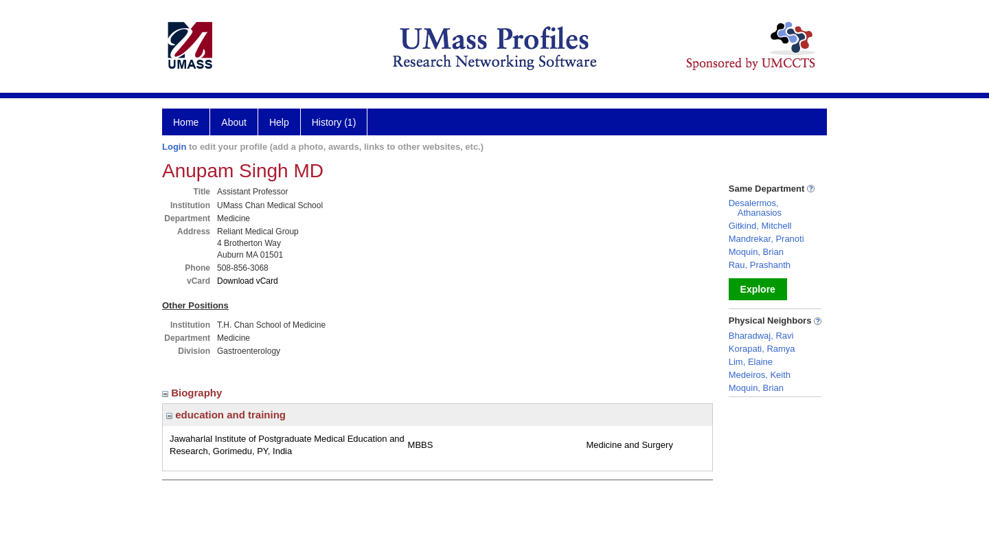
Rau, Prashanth (760, 265)
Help (279, 122)
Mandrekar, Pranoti (766, 239)
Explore (757, 289)
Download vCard (247, 281)
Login (174, 147)
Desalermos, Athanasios (755, 208)
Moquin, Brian (756, 252)
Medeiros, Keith (760, 375)
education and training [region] (226, 414)
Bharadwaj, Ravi (761, 335)
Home (185, 122)
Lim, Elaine (751, 362)
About (234, 122)
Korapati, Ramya (762, 349)
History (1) (334, 122)
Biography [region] (193, 392)
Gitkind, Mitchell (760, 226)
